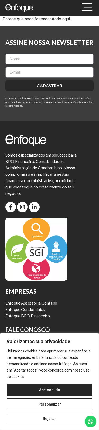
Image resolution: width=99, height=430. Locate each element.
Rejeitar (49, 418)
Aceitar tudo (49, 390)
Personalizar (49, 404)
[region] (49, 381)
